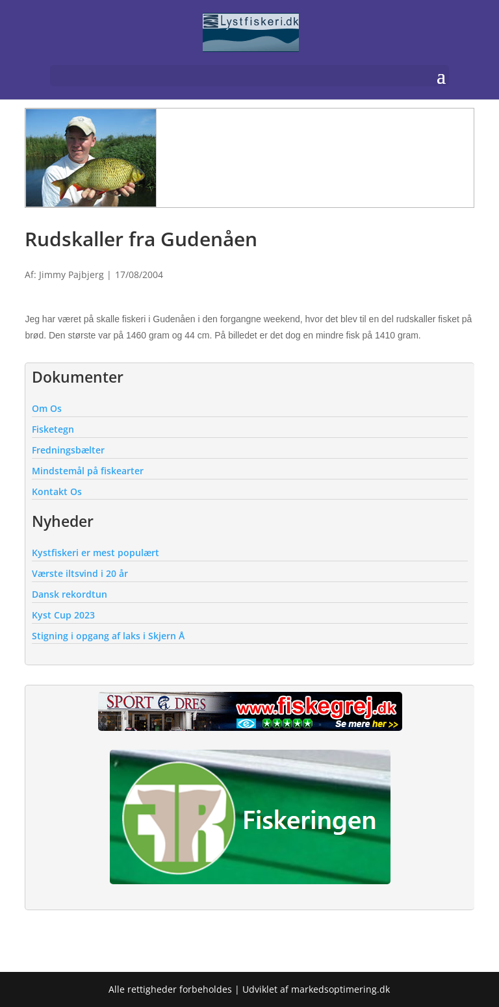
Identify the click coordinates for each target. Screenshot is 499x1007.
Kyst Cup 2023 (63, 615)
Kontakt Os (57, 491)
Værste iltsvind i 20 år (80, 573)
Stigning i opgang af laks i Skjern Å (108, 636)
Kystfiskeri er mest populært (95, 552)
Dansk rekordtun (69, 594)
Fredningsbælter (68, 450)
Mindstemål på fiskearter (88, 471)
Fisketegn (53, 429)
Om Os (47, 408)
